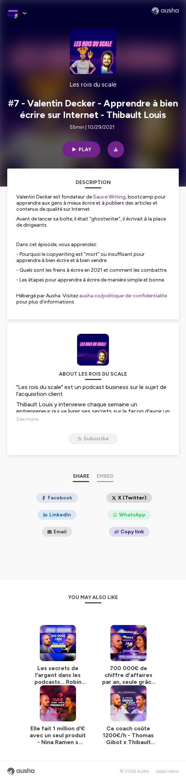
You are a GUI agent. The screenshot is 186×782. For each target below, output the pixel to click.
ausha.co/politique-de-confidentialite (123, 296)
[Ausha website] (165, 10)
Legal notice (167, 771)
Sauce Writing (109, 197)
